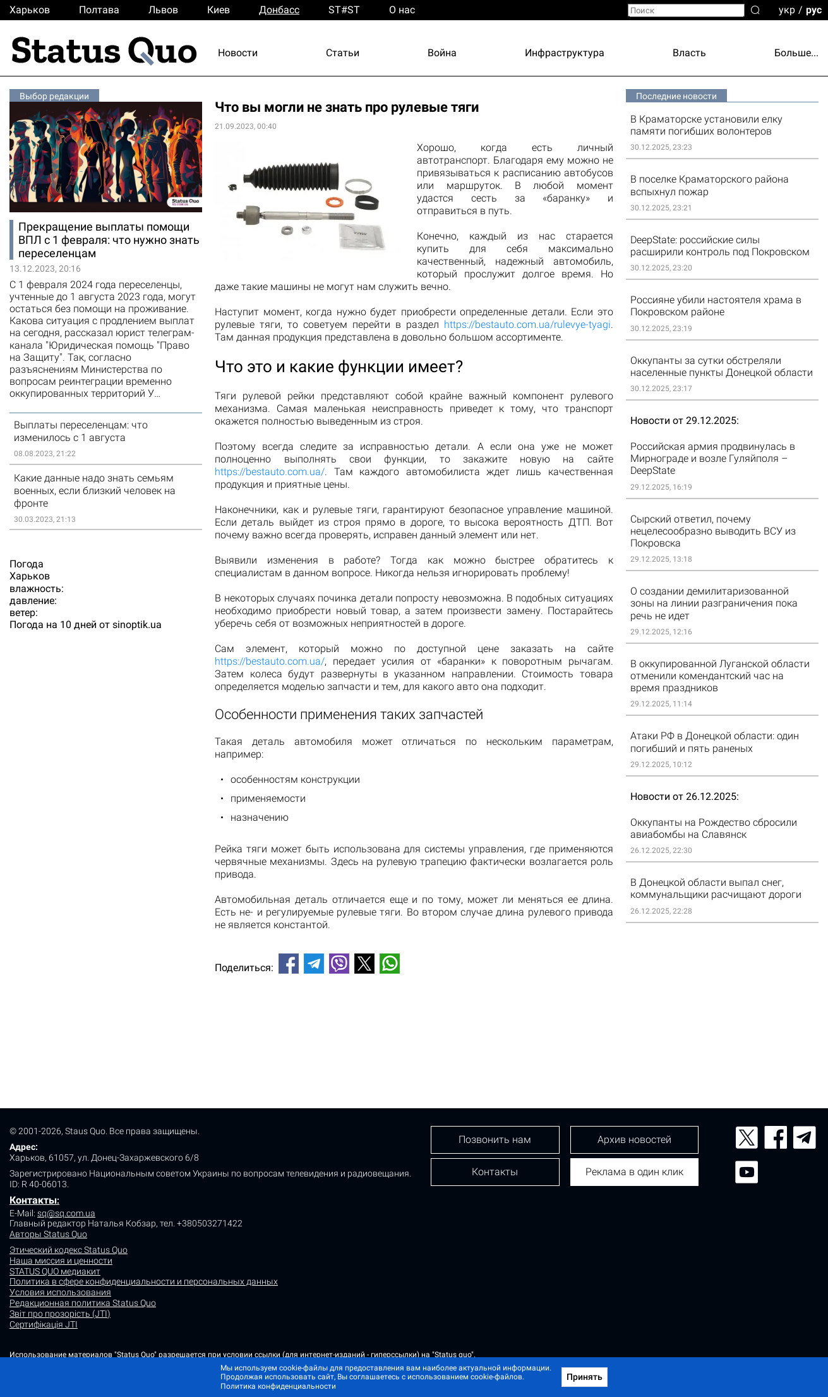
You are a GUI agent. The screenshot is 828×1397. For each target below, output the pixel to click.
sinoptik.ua (137, 625)
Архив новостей (634, 1140)
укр (787, 9)
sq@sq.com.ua (66, 1213)
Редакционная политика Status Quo (82, 1303)
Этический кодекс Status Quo (68, 1250)
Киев (218, 10)
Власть (689, 53)
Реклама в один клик (634, 1172)
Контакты (33, 1200)
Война (442, 53)
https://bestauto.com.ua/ (270, 472)
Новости (238, 53)
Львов (163, 10)
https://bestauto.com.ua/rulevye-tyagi (527, 324)
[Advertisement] (414, 1025)
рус (814, 9)
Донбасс (279, 10)
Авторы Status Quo (48, 1234)
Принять (585, 1377)
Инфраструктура (564, 53)
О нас (402, 10)
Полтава (99, 10)
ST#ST (344, 10)
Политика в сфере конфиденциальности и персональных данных (143, 1281)
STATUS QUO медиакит (54, 1271)
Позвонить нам (495, 1140)
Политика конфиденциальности (278, 1386)
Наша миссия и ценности (60, 1260)
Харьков (29, 10)
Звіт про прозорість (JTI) (60, 1314)
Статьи (342, 53)
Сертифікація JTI (43, 1324)
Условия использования (60, 1292)
